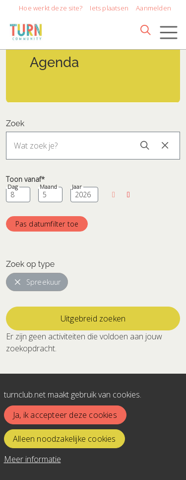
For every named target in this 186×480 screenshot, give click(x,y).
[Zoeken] (145, 29)
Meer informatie (32, 459)
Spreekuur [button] (37, 282)
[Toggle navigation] (168, 32)
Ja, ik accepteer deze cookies (65, 414)
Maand (48, 187)
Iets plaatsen (109, 7)
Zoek (15, 123)
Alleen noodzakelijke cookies (64, 438)
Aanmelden (153, 7)
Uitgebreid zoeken (93, 318)
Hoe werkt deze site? (50, 7)
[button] (113, 194)
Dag (12, 187)
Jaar (77, 187)
